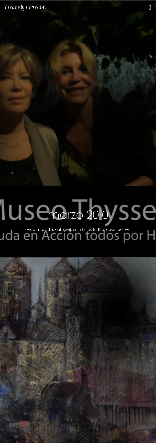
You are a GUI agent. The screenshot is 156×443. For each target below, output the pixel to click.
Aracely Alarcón (25, 8)
